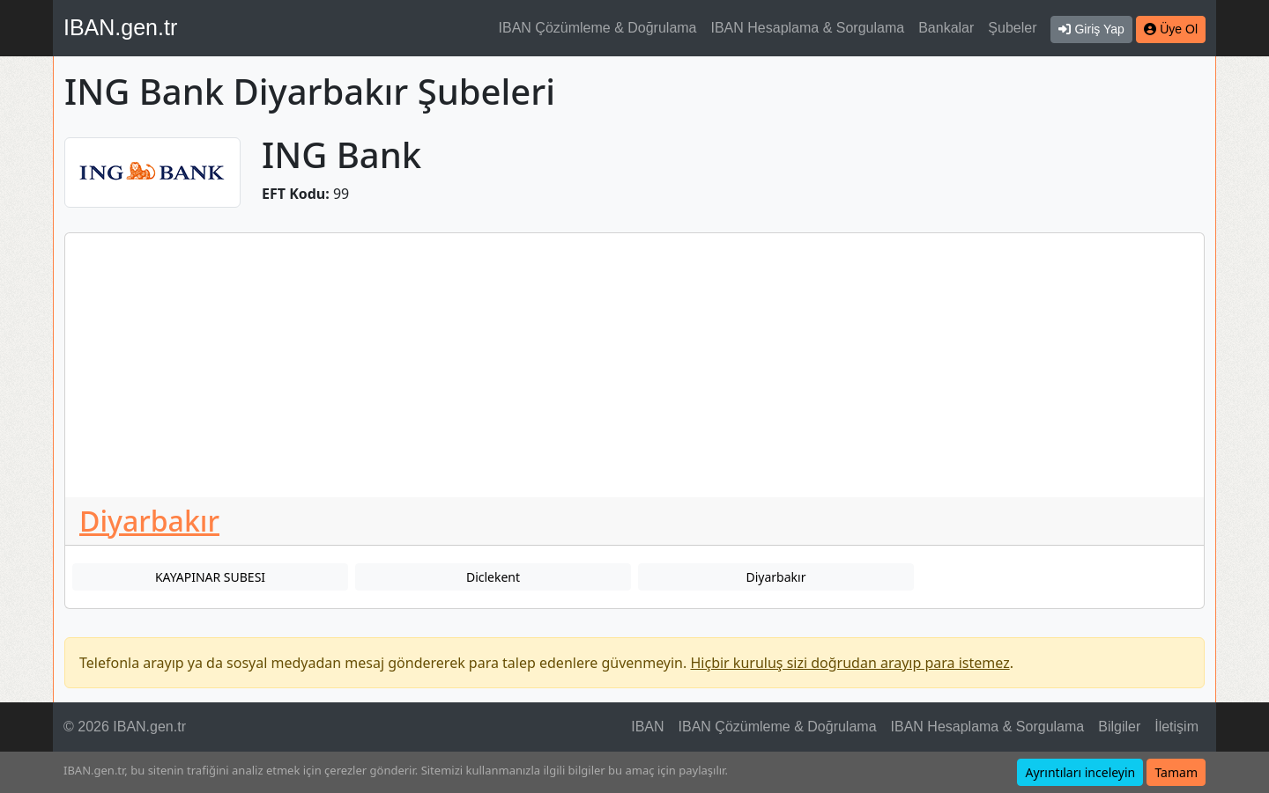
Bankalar (946, 27)
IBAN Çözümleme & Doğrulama (598, 27)
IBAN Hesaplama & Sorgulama (808, 27)
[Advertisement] (634, 365)
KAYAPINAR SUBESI (210, 577)
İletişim (1176, 726)
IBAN (647, 726)
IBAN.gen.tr (120, 27)
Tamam (1176, 772)
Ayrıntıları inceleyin (1080, 772)
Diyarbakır (149, 521)
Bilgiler (1119, 726)
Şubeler (1012, 27)
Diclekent (493, 577)
